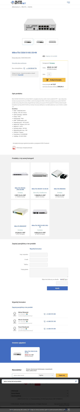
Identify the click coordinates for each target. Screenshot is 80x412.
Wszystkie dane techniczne (19, 63)
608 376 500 (51, 329)
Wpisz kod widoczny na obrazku (50, 279)
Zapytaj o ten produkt (51, 56)
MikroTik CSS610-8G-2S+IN (31, 352)
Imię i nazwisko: (24, 254)
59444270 (24, 314)
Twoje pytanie (24, 269)
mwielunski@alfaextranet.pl (25, 316)
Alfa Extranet (20, 2)
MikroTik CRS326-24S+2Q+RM (20, 188)
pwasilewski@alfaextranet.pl (25, 330)
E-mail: (26, 259)
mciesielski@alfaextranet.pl (25, 323)
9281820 (23, 329)
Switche (30, 7)
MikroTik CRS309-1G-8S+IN (40, 189)
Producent (46, 143)
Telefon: (26, 264)
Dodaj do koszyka (55, 80)
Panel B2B (20, 75)
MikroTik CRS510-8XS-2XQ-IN (40, 226)
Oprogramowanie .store (61, 404)
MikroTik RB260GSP (20, 226)
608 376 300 (51, 314)
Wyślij (57, 288)
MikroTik (24, 7)
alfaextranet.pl (16, 7)
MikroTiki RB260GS (59, 189)
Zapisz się (62, 375)
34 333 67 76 (31, 68)
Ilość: (44, 74)
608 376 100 (51, 321)
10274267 (24, 321)
